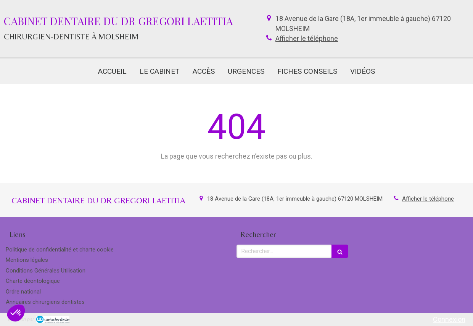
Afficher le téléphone (306, 38)
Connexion (449, 319)
